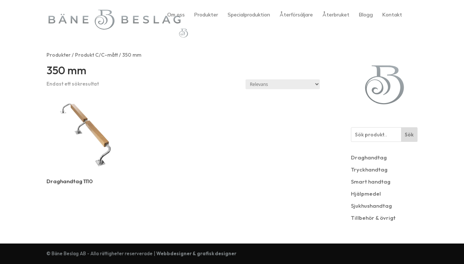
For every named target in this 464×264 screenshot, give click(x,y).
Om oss (176, 15)
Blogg (366, 15)
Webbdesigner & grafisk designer (196, 253)
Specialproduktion (249, 15)
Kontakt (392, 15)
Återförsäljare (296, 15)
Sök (409, 134)
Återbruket (335, 15)
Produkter (206, 15)
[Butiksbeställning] (283, 84)
